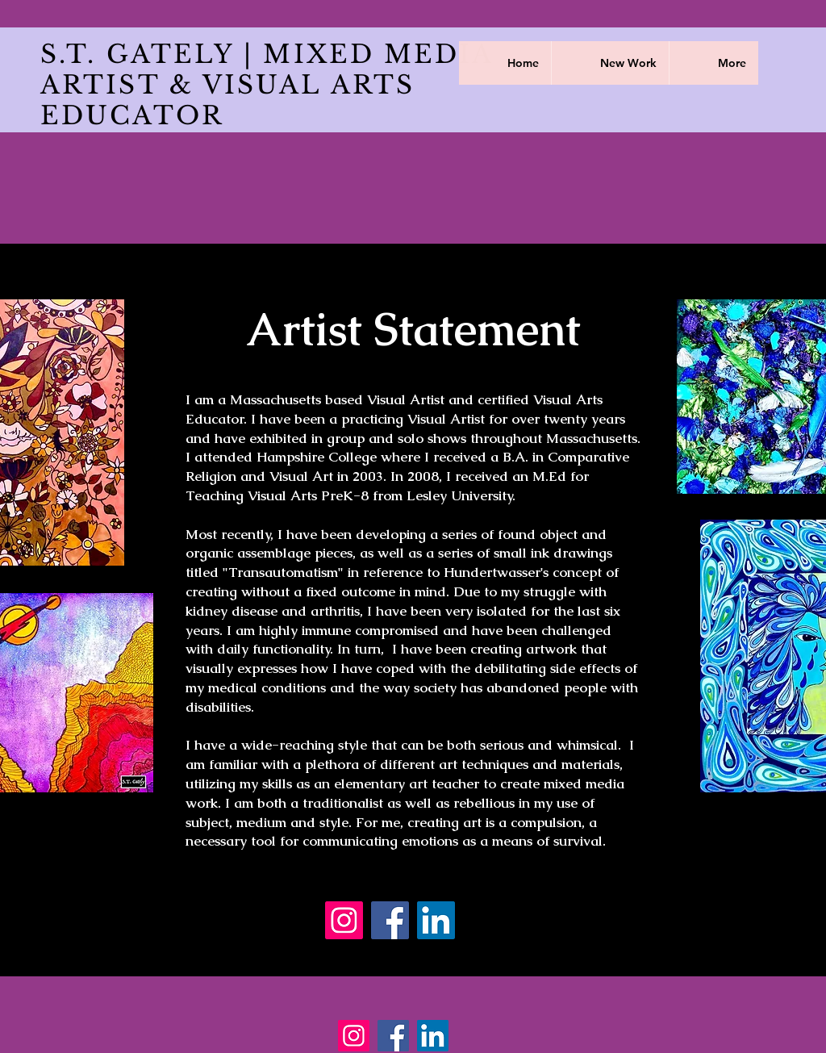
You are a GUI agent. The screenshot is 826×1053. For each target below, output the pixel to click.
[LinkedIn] (436, 920)
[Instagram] (344, 920)
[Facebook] (390, 920)
